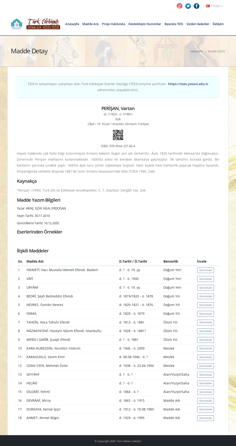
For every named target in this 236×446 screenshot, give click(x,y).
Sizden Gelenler (197, 24)
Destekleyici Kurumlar (144, 24)
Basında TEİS (174, 24)
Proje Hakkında (113, 24)
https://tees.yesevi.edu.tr (188, 84)
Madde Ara (90, 24)
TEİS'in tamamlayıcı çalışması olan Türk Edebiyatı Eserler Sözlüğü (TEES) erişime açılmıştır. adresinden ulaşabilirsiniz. (118, 87)
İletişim (218, 24)
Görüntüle (205, 270)
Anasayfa (72, 24)
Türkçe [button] (214, 6)
